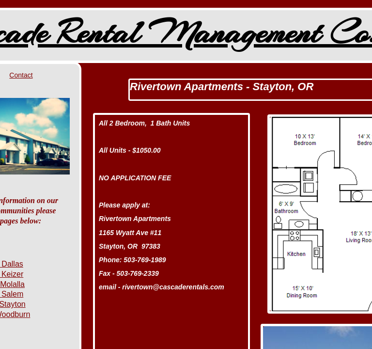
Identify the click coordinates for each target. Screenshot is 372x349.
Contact (20, 75)
